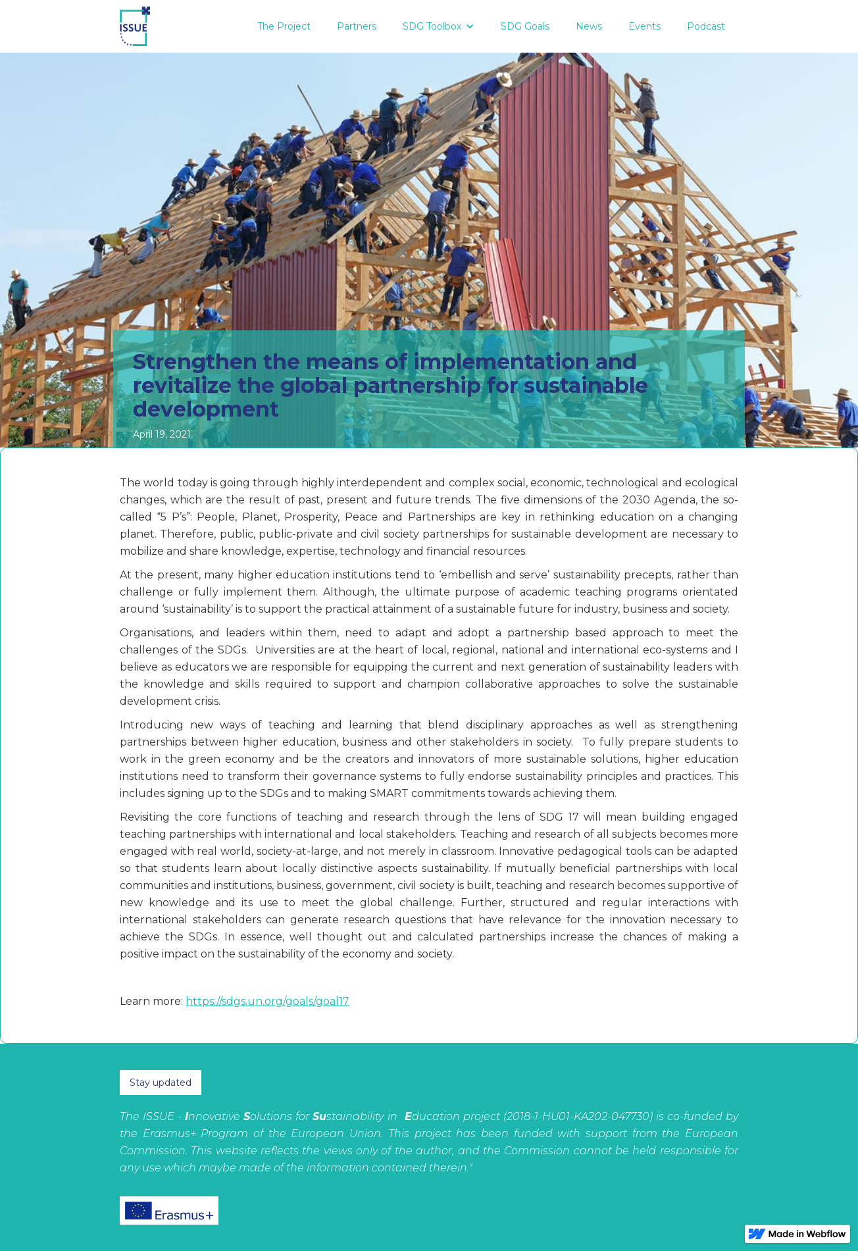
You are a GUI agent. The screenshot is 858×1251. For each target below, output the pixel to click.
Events (644, 26)
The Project (284, 26)
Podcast (706, 26)
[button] (439, 26)
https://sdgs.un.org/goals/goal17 (267, 1001)
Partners (356, 26)
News (589, 26)
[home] (135, 26)
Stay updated (160, 1082)
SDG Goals (525, 26)
